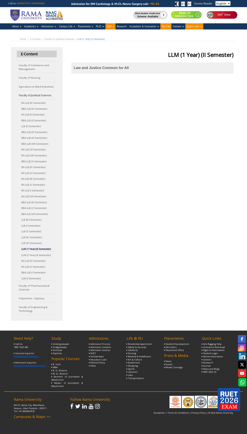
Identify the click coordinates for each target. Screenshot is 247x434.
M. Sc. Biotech (59, 373)
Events (168, 364)
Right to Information (213, 350)
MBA (54, 367)
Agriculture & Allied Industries (36, 86)
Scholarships (96, 356)
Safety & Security (136, 347)
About (16, 26)
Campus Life (67, 26)
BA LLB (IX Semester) (33, 103)
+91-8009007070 (26, 411)
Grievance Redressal (213, 347)
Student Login (210, 353)
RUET (92, 353)
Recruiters (170, 347)
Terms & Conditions (178, 412)
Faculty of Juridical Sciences (59, 39)
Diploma (56, 353)
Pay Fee (166, 26)
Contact (178, 26)
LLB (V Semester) (31, 231)
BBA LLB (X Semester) (33, 161)
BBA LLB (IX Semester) (34, 109)
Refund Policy (97, 362)
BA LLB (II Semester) (32, 114)
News (167, 361)
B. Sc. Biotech (59, 370)
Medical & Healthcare (139, 356)
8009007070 (23, 3)
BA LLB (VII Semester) (33, 196)
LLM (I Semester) (31, 278)
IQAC (110, 26)
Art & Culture (134, 359)
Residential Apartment (139, 343)
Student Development (176, 343)
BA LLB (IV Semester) (33, 167)
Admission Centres (99, 350)
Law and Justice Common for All (101, 68)
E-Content (35, 39)
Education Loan (98, 359)
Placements (85, 26)
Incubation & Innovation (144, 26)
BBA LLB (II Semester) (33, 120)
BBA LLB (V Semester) (33, 208)
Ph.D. (100, 26)
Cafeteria (132, 350)
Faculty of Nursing (29, 77)
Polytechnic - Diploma (31, 298)
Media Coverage (173, 367)
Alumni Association (212, 356)
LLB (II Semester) (31, 126)
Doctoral (56, 350)
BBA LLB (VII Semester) (34, 214)
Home (23, 39)
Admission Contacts (100, 347)
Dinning (131, 353)
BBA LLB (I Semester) (33, 272)
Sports (131, 368)
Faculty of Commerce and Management (34, 67)
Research (122, 26)
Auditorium (133, 362)
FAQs (92, 365)
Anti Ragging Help (211, 343)
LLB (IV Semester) (31, 237)
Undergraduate (60, 343)
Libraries (132, 371)
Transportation (135, 378)
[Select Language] (223, 3)
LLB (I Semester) (30, 225)
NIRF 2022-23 (209, 371)
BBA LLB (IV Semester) (34, 132)
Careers (206, 359)
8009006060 (38, 3)
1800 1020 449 (21, 347)
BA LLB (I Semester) (32, 190)
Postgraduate (59, 347)
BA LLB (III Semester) (33, 179)
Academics (31, 26)
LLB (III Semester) (31, 219)
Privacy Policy (198, 412)
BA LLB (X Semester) (33, 267)
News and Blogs (211, 368)
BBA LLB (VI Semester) (34, 138)
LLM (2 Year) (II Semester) (36, 255)
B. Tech (56, 364)
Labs (130, 374)
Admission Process (99, 343)
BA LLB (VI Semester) (33, 149)
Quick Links (194, 26)
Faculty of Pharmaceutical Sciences (34, 287)
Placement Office (174, 350)
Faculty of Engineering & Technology (33, 309)
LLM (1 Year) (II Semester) (36, 249)
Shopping (132, 365)
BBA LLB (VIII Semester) (34, 144)
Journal (206, 365)
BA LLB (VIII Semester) (34, 155)
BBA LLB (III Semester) (34, 202)
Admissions (48, 26)
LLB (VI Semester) (31, 243)
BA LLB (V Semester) (33, 184)
